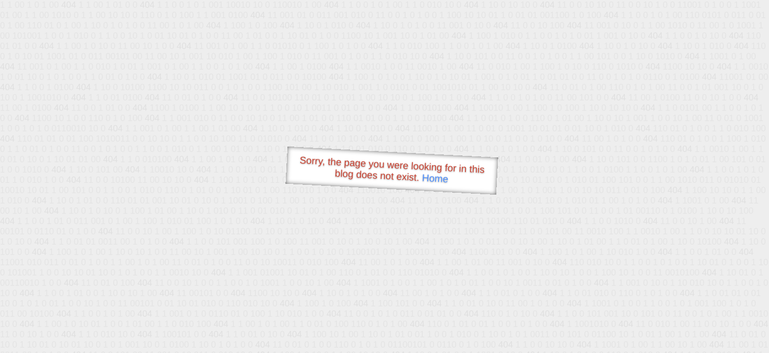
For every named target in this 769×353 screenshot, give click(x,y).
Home (435, 178)
